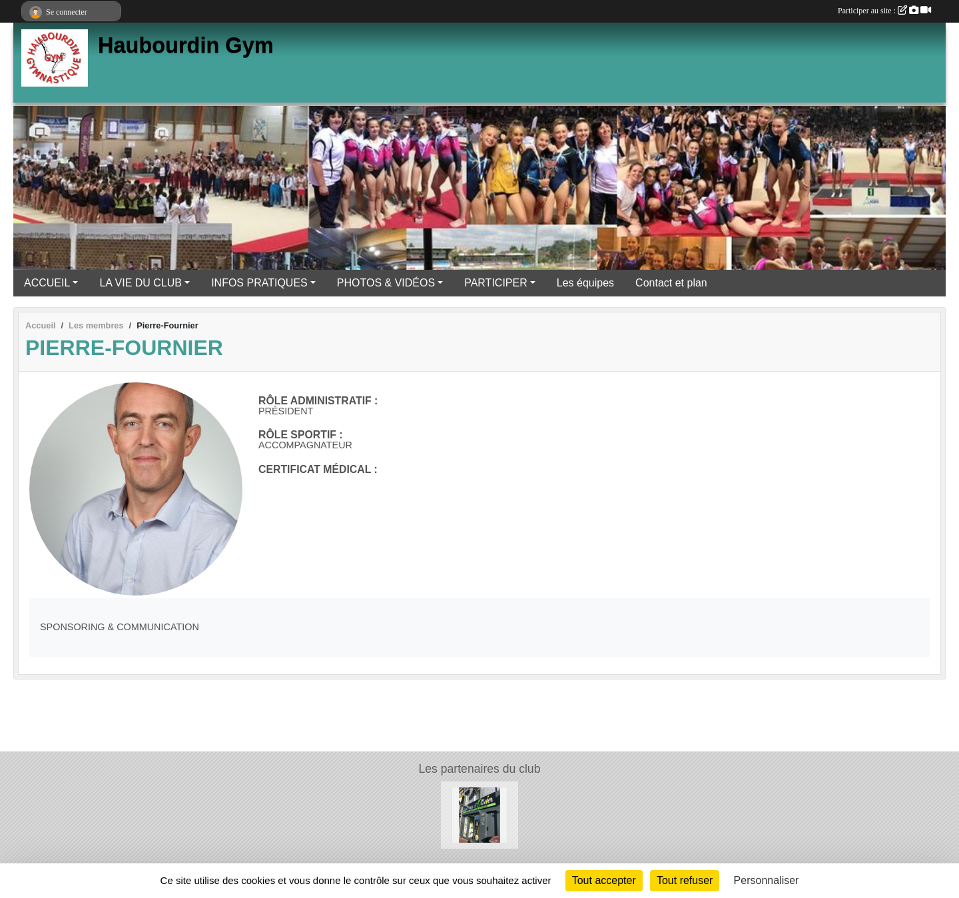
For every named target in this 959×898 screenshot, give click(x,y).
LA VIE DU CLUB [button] (140, 282)
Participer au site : (884, 10)
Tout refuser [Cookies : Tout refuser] (685, 880)
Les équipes (585, 282)
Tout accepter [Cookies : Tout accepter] (604, 880)
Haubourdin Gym (186, 45)
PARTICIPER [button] (495, 282)
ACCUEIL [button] (47, 282)
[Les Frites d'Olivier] (480, 814)
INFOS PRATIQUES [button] (259, 282)
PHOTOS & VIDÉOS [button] (386, 282)
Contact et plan (671, 282)
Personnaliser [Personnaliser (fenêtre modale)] (766, 880)
